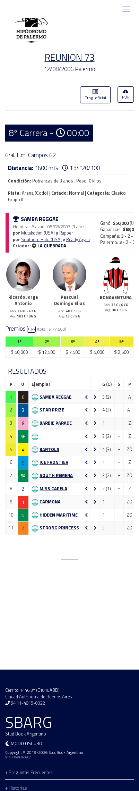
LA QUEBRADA (51, 245)
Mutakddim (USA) (38, 232)
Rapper (66, 232)
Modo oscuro (26, 743)
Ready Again (78, 239)
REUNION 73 (70, 57)
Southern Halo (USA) (41, 239)
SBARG (25, 9)
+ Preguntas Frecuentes (29, 772)
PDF (125, 95)
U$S (31, 329)
